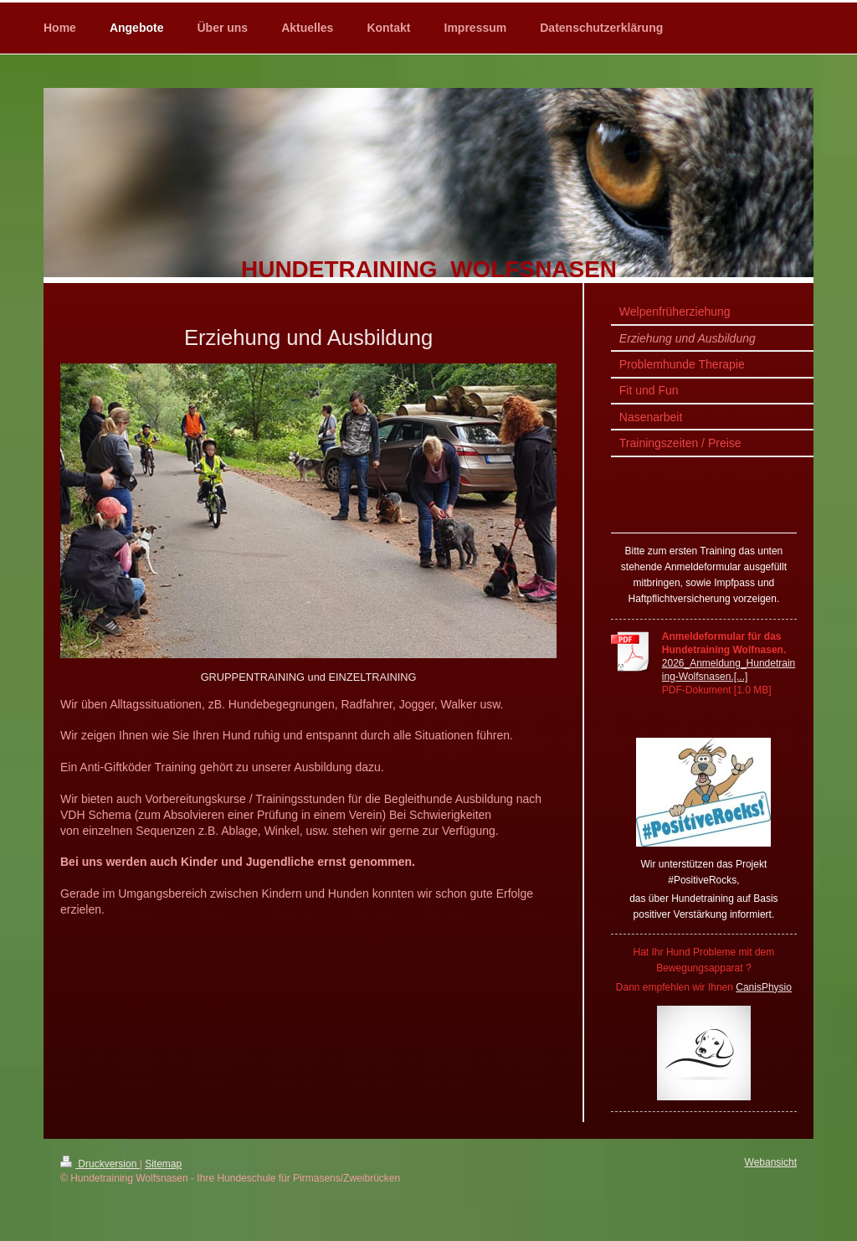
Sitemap (163, 1164)
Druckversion (100, 1164)
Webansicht (771, 1162)
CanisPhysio (764, 987)
